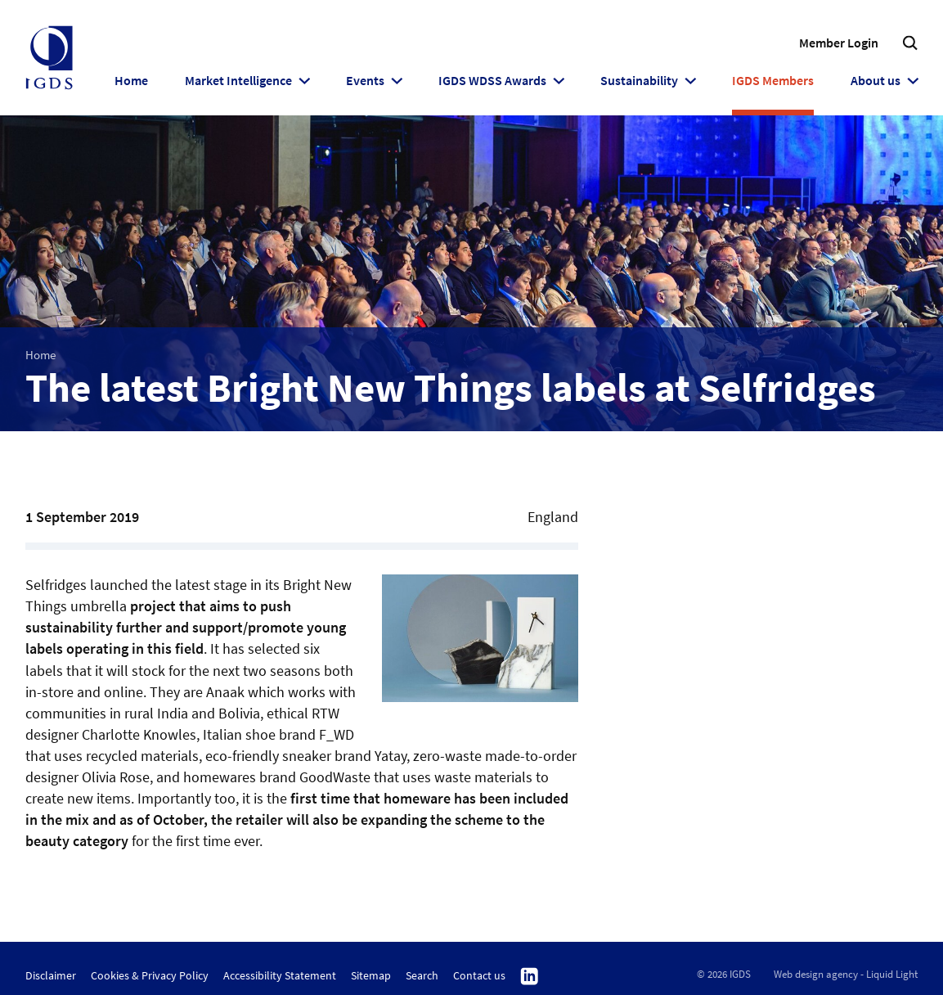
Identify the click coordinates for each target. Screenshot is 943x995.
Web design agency (816, 974)
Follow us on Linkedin (529, 977)
